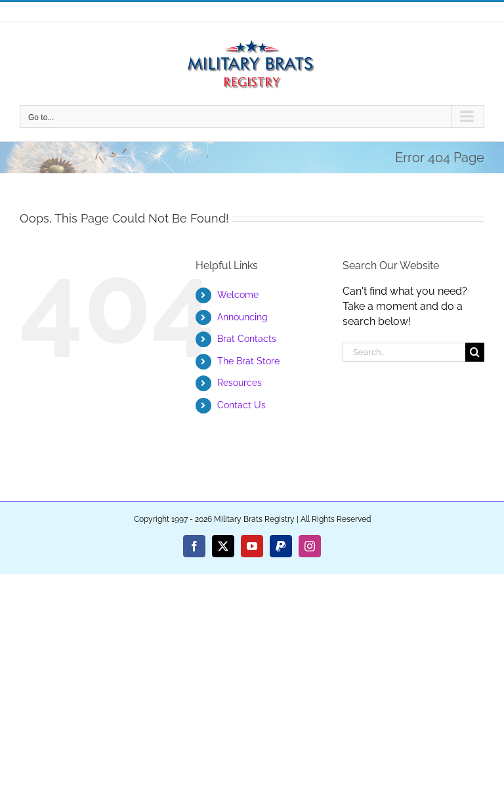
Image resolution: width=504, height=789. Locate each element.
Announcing (242, 317)
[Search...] (404, 352)
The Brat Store (248, 361)
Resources (239, 382)
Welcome (238, 294)
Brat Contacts (246, 338)
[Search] (474, 352)
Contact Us (241, 405)
